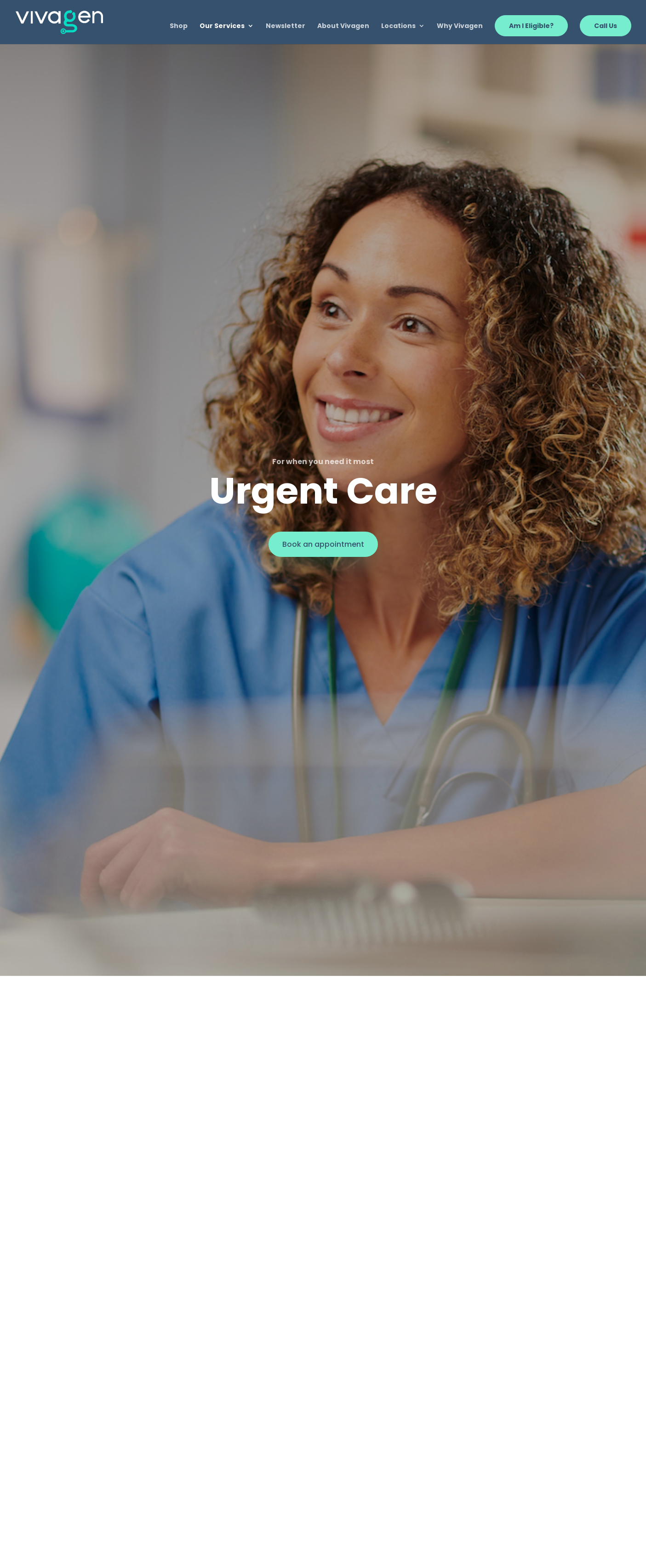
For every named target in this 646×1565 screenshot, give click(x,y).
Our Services (222, 26)
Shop (179, 26)
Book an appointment (323, 544)
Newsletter (285, 26)
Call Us (605, 25)
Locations (398, 26)
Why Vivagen (460, 26)
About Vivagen (343, 26)
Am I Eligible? (531, 25)
